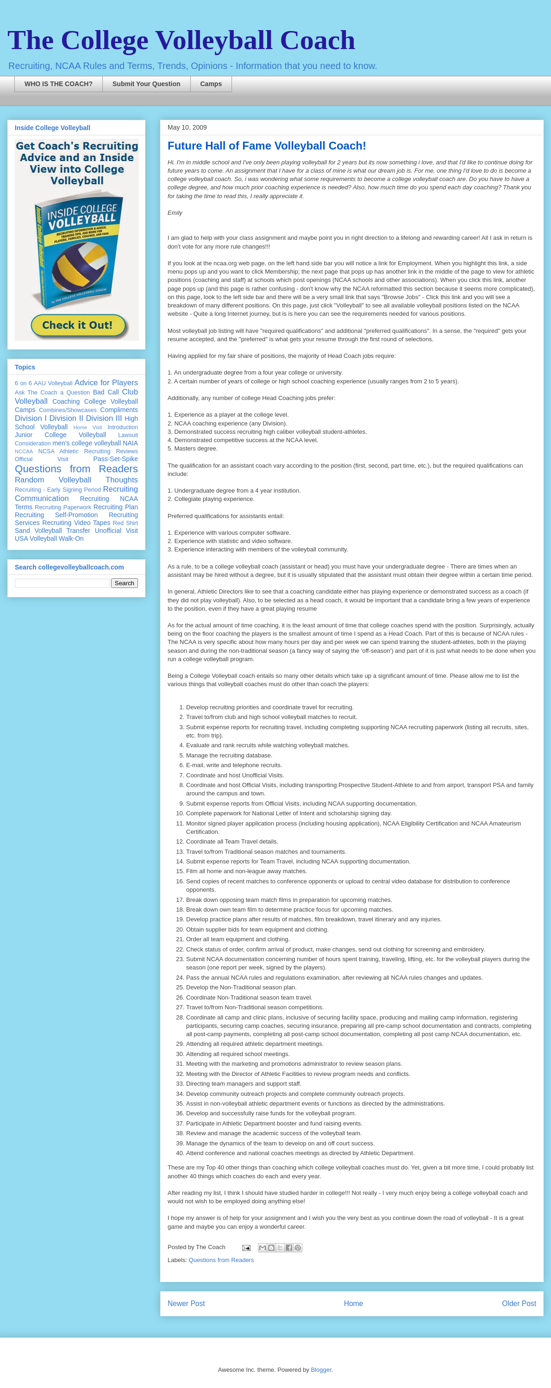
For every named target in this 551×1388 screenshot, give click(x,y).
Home (353, 1303)
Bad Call (106, 392)
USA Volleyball (36, 538)
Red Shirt (125, 523)
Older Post (519, 1303)
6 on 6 (23, 383)
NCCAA (24, 451)
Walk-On (71, 538)
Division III (104, 418)
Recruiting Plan (116, 507)
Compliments (119, 409)
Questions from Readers (221, 1260)
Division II (66, 418)
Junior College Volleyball (60, 434)
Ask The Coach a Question (52, 392)
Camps (211, 84)
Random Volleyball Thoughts (76, 479)
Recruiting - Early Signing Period (58, 490)
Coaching (66, 401)
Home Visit (87, 427)
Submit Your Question (147, 84)
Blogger (321, 1369)
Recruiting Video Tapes (76, 522)
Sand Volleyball (38, 530)
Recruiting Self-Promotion (56, 515)
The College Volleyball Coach (181, 40)
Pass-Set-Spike (116, 459)
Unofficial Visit (116, 530)
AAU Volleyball (53, 383)
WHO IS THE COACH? (59, 84)
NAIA (130, 443)
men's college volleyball (87, 443)
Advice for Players (106, 382)
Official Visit (42, 459)
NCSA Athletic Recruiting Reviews (88, 451)
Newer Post (186, 1303)
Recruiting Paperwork (63, 507)
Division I (31, 418)
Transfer (78, 530)
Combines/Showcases (68, 410)
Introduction (122, 427)
